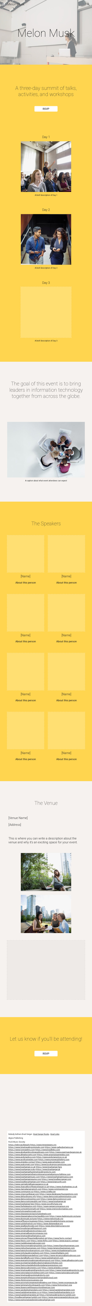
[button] (3, 4)
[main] (46, 33)
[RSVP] (46, 109)
